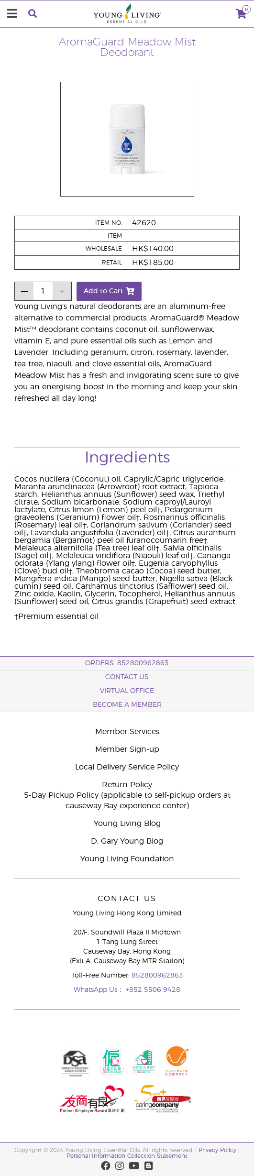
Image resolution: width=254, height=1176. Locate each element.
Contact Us (127, 677)
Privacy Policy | (219, 1150)
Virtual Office (127, 691)
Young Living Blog (127, 823)
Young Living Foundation (127, 859)
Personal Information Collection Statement (127, 1156)
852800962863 (157, 975)
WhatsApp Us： (100, 990)
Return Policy (127, 785)
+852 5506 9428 (153, 990)
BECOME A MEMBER (127, 705)
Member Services (127, 732)
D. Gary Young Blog (127, 841)
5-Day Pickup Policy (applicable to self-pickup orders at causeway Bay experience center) (127, 800)
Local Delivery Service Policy (127, 767)
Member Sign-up (127, 749)
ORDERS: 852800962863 (127, 663)
